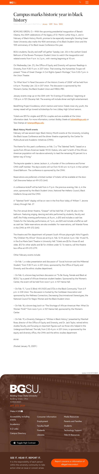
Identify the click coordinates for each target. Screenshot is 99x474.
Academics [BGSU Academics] (15, 424)
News (56, 24)
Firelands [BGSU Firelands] (41, 430)
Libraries (40, 435)
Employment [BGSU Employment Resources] (42, 421)
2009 (50, 24)
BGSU (61, 24)
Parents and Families (73, 421)
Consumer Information (46, 416)
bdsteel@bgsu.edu (78, 119)
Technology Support (73, 430)
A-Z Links (14, 428)
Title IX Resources (72, 435)
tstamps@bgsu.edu (35, 123)
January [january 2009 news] (45, 24)
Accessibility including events (19, 418)
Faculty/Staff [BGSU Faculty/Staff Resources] (43, 426)
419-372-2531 (17, 405)
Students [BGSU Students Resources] (68, 426)
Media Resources (71, 416)
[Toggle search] (80, 2)
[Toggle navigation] (87, 2)
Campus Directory (18, 433)
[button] (43, 2)
